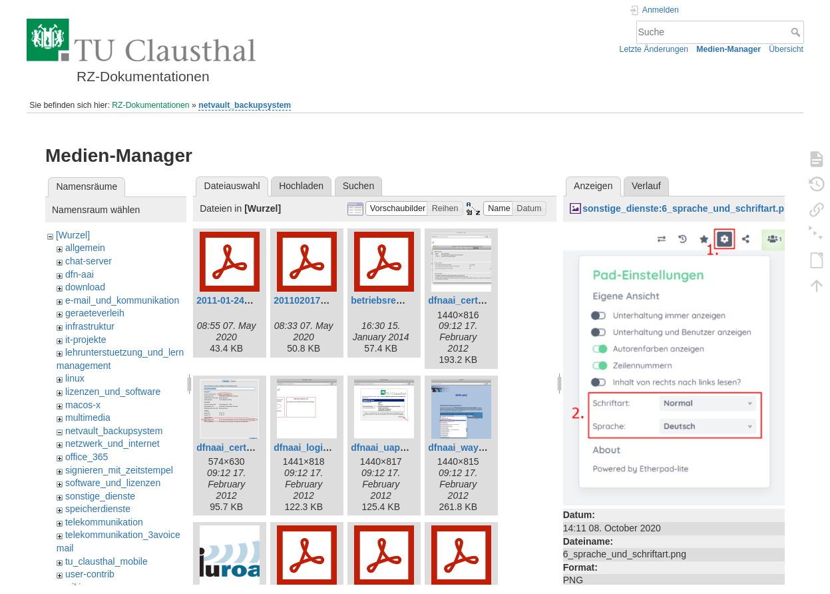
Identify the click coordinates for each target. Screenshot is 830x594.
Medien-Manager (728, 49)
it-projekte (85, 339)
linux (75, 378)
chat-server (88, 261)
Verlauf (646, 185)
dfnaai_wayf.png (464, 447)
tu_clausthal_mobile (106, 561)
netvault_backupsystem (244, 105)
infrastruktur (89, 326)
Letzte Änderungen (654, 49)
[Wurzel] (73, 235)
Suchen (358, 185)
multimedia (87, 417)
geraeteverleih (94, 313)
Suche (797, 32)
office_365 (86, 456)
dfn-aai (79, 274)
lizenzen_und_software (112, 391)
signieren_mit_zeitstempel (119, 470)
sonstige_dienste (100, 496)
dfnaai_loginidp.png (318, 447)
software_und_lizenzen (112, 482)
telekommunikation (104, 522)
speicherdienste (97, 508)
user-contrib (89, 574)
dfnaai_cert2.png (233, 447)
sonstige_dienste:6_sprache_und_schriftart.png (688, 208)
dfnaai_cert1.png (465, 300)
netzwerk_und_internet (112, 443)
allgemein (85, 247)
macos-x (83, 405)
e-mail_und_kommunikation (122, 300)
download (85, 287)
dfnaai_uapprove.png (398, 447)
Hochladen (301, 185)
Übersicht (786, 49)
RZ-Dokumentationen (150, 105)
